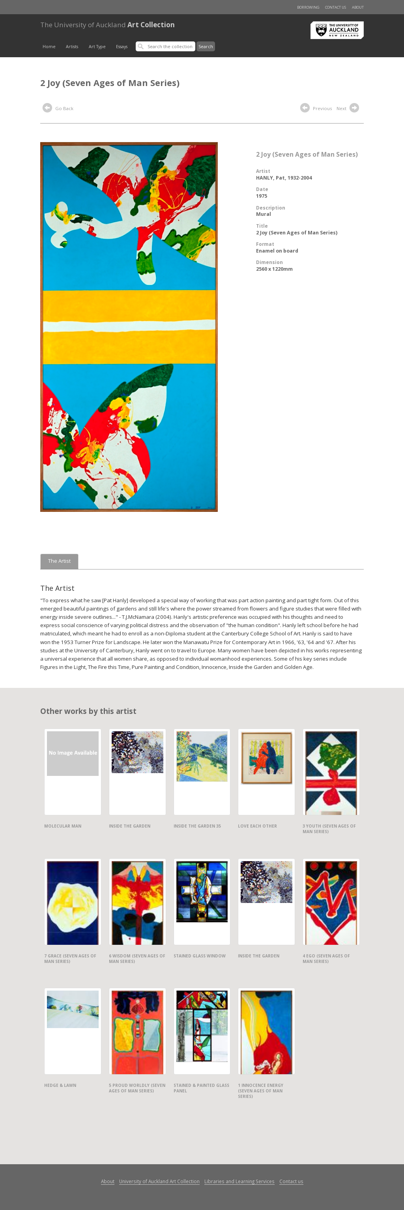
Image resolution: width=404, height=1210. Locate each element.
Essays (121, 46)
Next (349, 109)
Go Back (58, 109)
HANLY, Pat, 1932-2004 (284, 177)
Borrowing (308, 7)
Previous (316, 109)
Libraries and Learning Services (239, 1181)
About (358, 7)
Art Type (97, 46)
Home (49, 46)
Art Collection (107, 24)
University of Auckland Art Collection (159, 1181)
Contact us (335, 7)
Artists (72, 46)
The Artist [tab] (59, 561)
